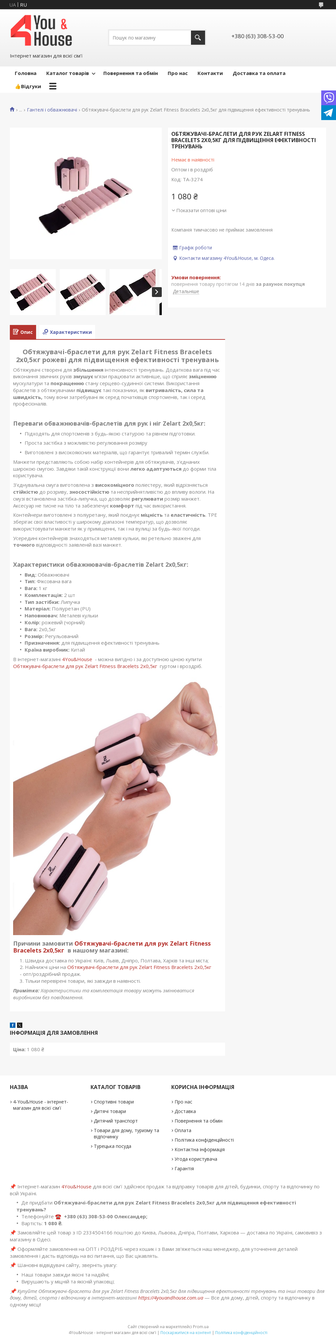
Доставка (185, 1111)
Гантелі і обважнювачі (52, 110)
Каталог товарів (67, 73)
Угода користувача (196, 1159)
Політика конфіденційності (204, 1140)
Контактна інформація (200, 1149)
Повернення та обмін (130, 73)
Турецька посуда (112, 1146)
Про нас (178, 73)
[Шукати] (198, 38)
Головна (25, 73)
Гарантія (184, 1168)
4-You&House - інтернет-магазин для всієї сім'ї (40, 1105)
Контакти (210, 73)
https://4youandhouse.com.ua (170, 1297)
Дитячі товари (110, 1111)
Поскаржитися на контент (185, 1332)
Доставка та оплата (259, 73)
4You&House (77, 659)
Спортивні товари (114, 1102)
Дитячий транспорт (116, 1121)
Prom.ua (201, 1326)
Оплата (183, 1130)
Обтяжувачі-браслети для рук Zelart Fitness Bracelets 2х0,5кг (85, 666)
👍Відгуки (28, 86)
